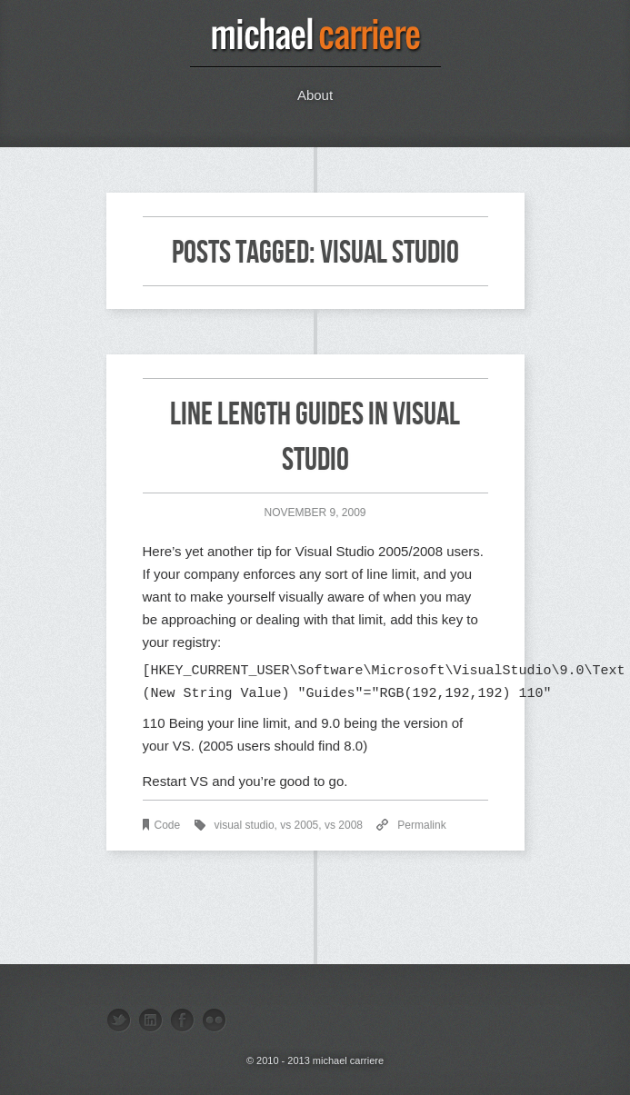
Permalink (421, 825)
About (315, 95)
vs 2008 (344, 825)
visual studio (245, 825)
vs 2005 (299, 825)
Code (168, 825)
